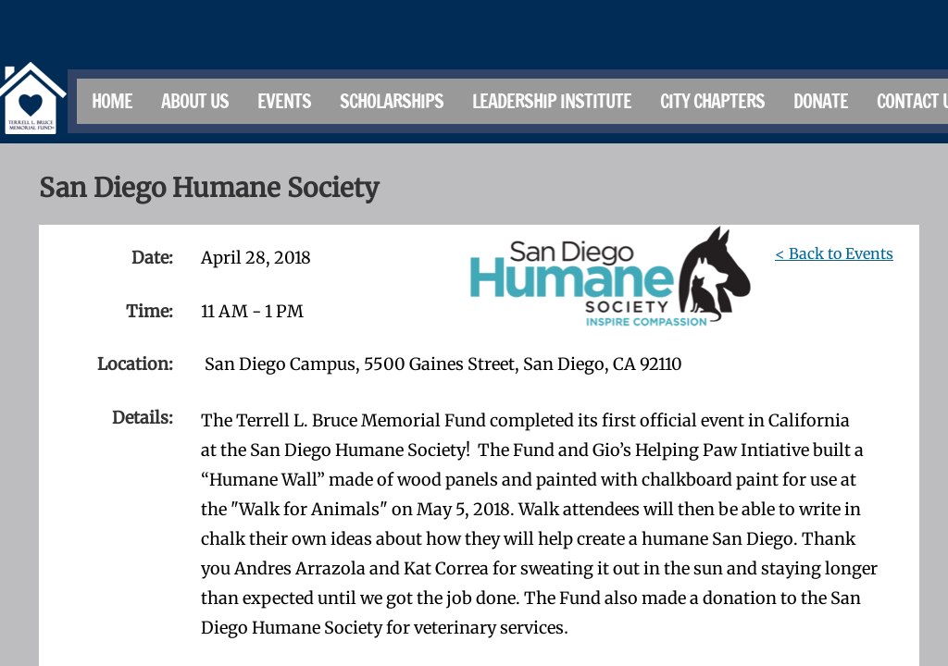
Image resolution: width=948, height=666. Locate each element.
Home (112, 101)
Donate (820, 101)
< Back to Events (834, 253)
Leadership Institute (551, 101)
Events (284, 101)
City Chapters (712, 101)
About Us (195, 101)
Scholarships (391, 101)
